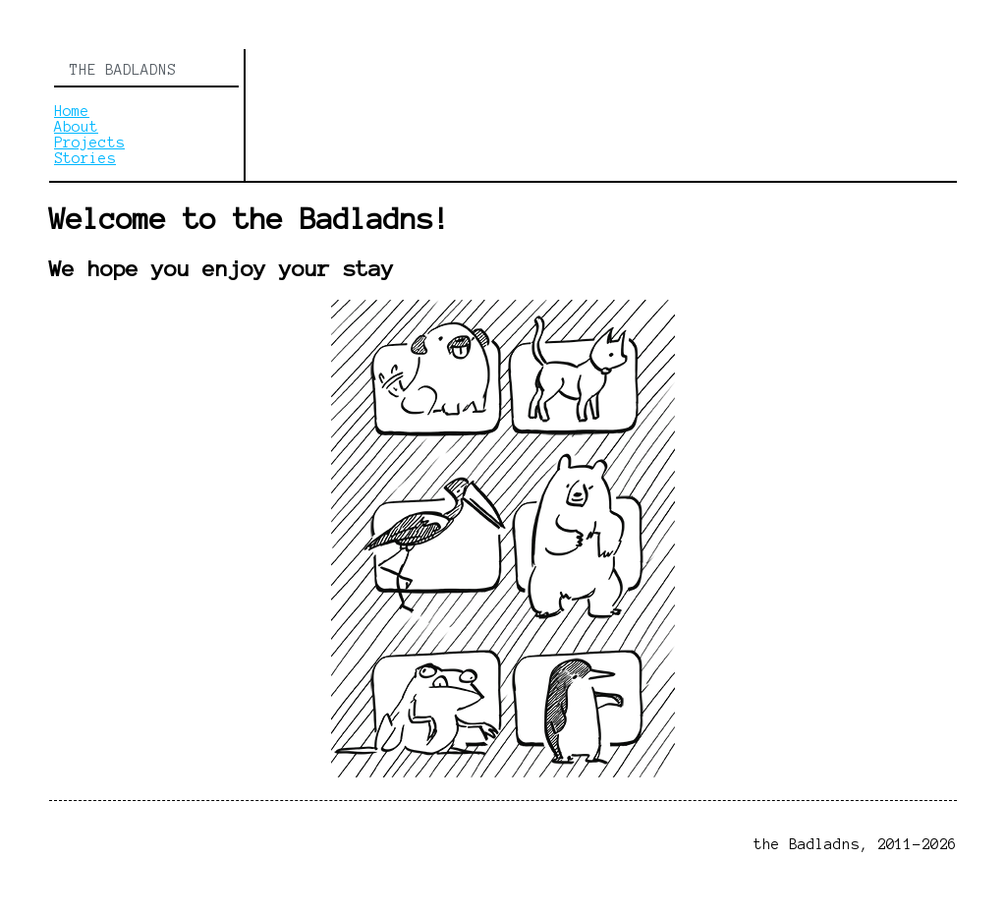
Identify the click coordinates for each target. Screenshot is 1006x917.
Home (71, 111)
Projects (89, 142)
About (76, 127)
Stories (85, 158)
